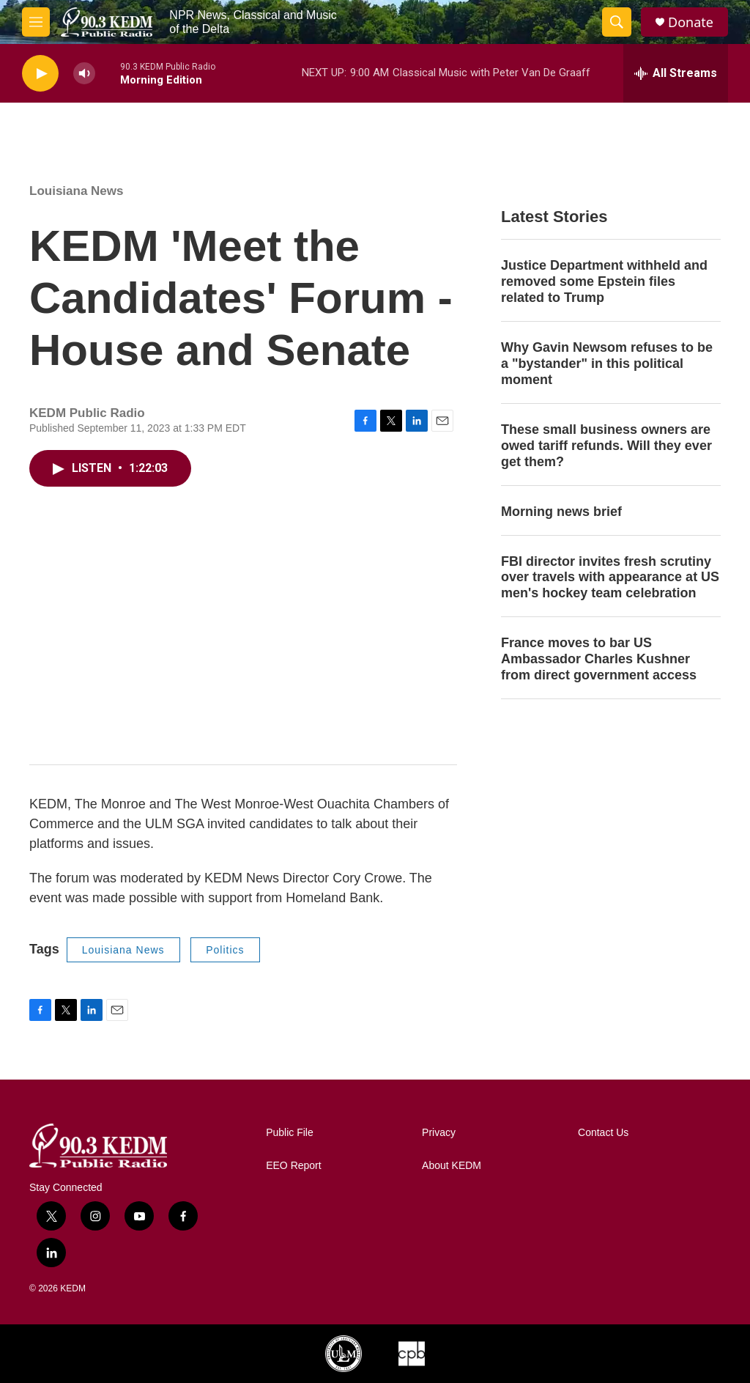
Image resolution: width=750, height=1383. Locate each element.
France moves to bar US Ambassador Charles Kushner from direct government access (599, 658)
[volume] (84, 73)
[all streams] (675, 73)
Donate (690, 22)
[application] (243, 629)
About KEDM (451, 1165)
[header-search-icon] (616, 22)
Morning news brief (561, 511)
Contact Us (603, 1132)
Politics (225, 950)
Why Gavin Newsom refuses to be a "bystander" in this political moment (607, 363)
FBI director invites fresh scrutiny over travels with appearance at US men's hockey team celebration (610, 577)
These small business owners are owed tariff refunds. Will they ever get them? (606, 445)
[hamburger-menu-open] (36, 22)
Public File (289, 1132)
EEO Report (293, 1165)
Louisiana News (76, 191)
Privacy (439, 1132)
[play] (40, 73)
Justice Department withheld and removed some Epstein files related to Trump (604, 281)
